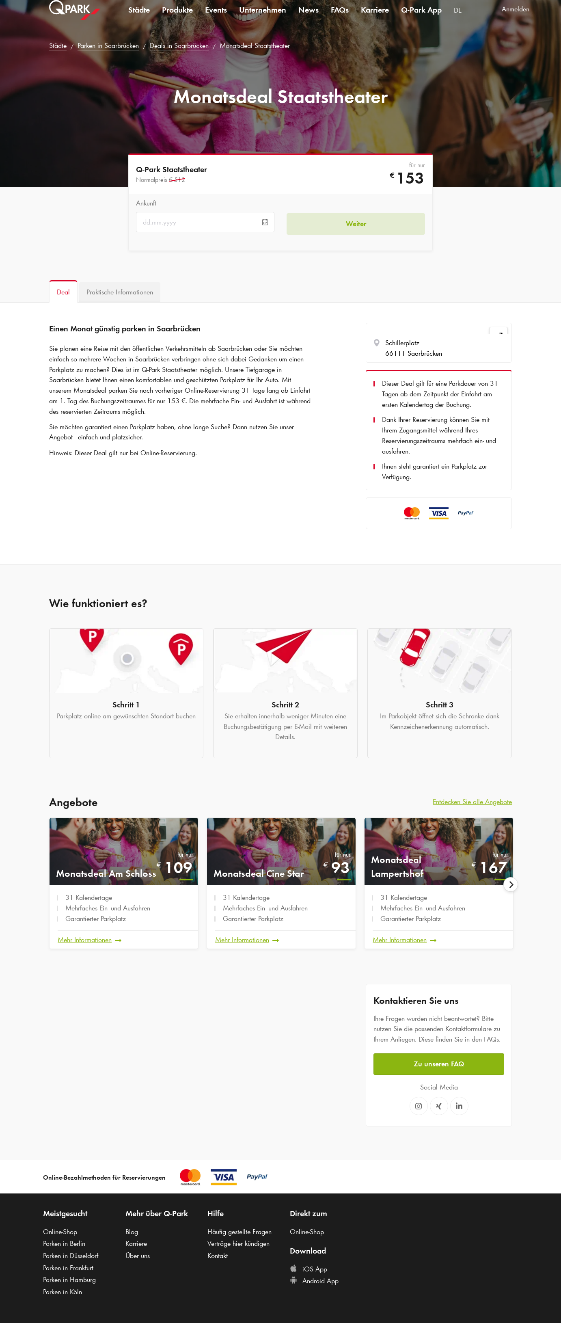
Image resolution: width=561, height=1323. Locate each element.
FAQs (340, 18)
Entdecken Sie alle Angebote (472, 801)
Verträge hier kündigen (238, 1242)
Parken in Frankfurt (68, 1266)
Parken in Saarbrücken (108, 45)
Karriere (375, 18)
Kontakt (217, 1254)
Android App (314, 1279)
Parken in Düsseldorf (70, 1254)
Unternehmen (262, 18)
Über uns (137, 1254)
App (421, 18)
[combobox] (463, 19)
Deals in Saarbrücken (179, 45)
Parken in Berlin (64, 1242)
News (308, 18)
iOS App (308, 1267)
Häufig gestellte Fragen (239, 1230)
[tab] (63, 291)
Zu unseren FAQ (439, 1062)
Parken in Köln (62, 1290)
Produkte (177, 18)
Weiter (356, 222)
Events (216, 18)
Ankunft (146, 203)
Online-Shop (60, 1230)
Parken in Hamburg (69, 1278)
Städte (139, 18)
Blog (131, 1230)
